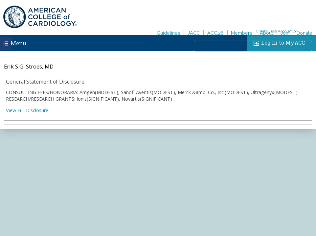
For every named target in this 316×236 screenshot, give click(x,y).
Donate (304, 33)
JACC (194, 33)
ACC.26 (215, 33)
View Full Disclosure (27, 110)
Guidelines (168, 33)
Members (241, 33)
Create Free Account (274, 31)
